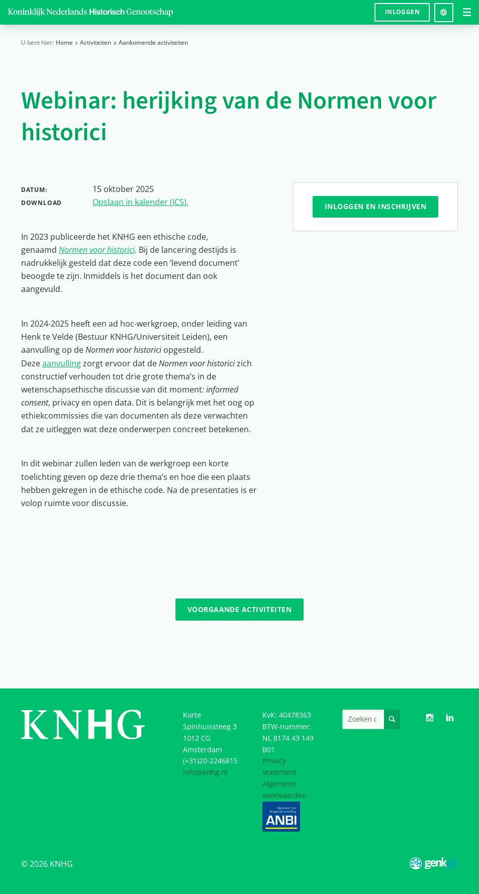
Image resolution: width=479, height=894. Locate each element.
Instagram (430, 718)
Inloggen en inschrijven (375, 206)
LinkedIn (449, 718)
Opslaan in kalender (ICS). (140, 202)
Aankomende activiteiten (153, 42)
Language (443, 9)
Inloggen (402, 12)
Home (64, 42)
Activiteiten (95, 42)
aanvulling (61, 363)
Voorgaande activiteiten (239, 609)
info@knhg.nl (205, 772)
